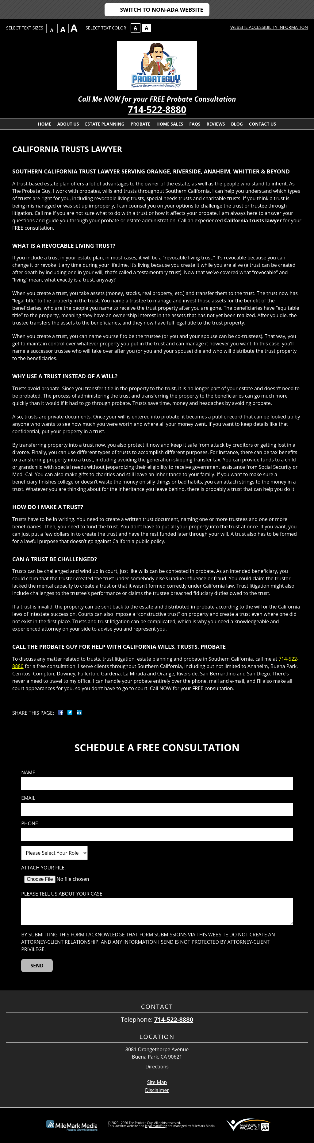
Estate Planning (104, 124)
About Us (68, 124)
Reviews (216, 124)
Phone (29, 823)
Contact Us (262, 124)
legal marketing (156, 1126)
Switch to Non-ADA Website (161, 9)
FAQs (194, 124)
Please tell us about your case (61, 894)
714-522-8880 (157, 109)
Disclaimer (157, 1090)
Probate (140, 124)
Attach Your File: (43, 868)
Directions (157, 1066)
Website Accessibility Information (269, 27)
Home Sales (169, 124)
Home (44, 124)
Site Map (157, 1082)
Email (28, 798)
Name (28, 772)
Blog (237, 124)
